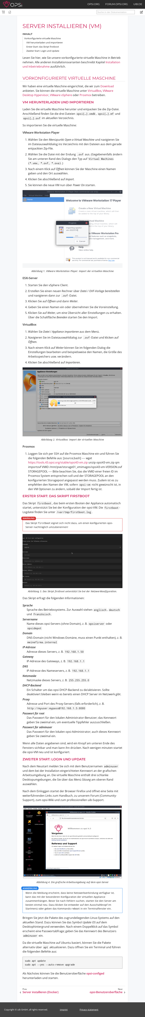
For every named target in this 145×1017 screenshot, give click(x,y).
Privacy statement (89, 1009)
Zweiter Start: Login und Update (42, 50)
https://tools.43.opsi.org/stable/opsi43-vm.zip (58, 462)
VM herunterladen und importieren (44, 42)
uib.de (137, 4)
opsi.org (93, 4)
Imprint (64, 1009)
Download (107, 86)
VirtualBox (94, 91)
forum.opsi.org (116, 4)
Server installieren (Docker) (40, 992)
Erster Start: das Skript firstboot (42, 46)
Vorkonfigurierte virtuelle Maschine (42, 38)
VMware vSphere (61, 95)
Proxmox (85, 95)
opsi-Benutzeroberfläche (106, 992)
